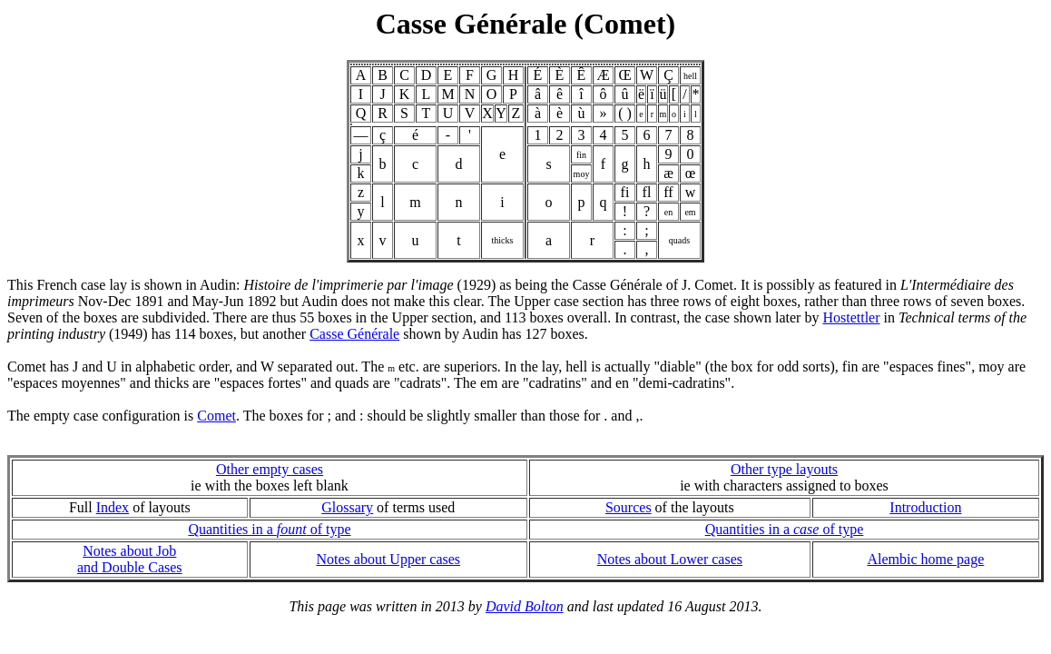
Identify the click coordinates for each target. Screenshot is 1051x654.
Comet (216, 415)
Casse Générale (354, 334)
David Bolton (525, 606)
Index (112, 507)
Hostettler (850, 317)
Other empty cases (269, 469)
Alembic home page (925, 559)
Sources (628, 507)
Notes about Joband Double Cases (129, 559)
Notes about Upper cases (388, 559)
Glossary (347, 507)
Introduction (925, 507)
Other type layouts (784, 469)
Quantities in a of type (269, 529)
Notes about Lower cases (669, 559)
